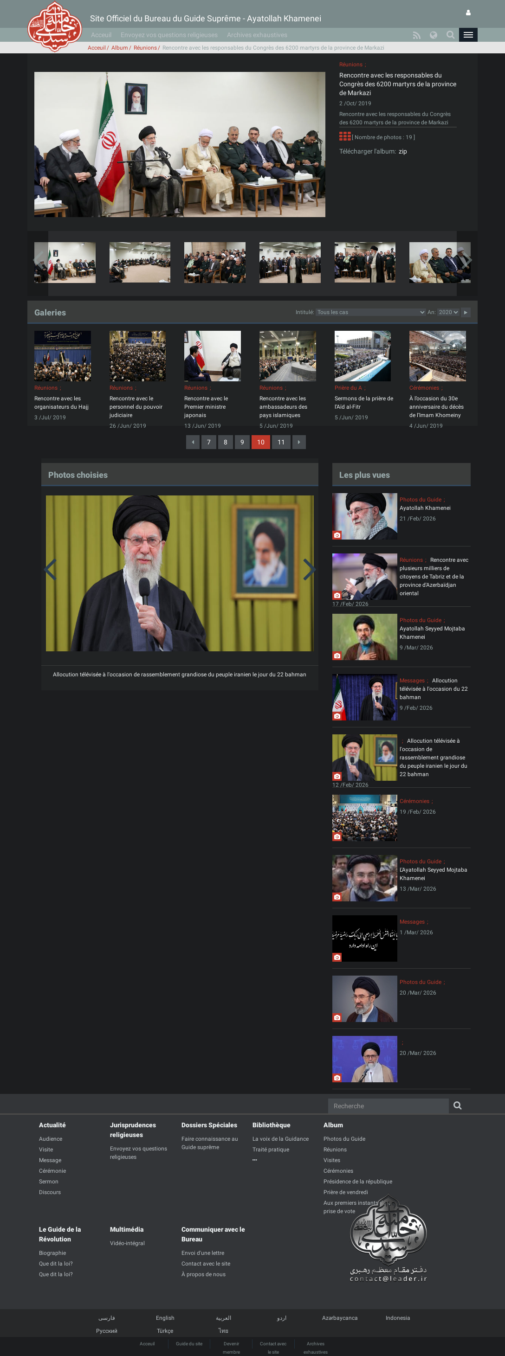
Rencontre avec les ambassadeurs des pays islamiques (283, 406)
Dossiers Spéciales (209, 1125)
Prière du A (348, 388)
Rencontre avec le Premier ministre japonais (206, 406)
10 (261, 442)
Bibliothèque (271, 1125)
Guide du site (189, 1343)
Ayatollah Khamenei (425, 508)
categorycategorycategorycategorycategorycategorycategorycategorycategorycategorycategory (371, 312)
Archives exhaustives (257, 35)
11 (281, 442)
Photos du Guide (420, 499)
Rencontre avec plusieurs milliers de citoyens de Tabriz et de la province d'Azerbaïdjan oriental (434, 577)
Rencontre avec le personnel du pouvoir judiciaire (136, 406)
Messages (412, 680)
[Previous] (193, 442)
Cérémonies (424, 388)
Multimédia (126, 1229)
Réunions (145, 48)
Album (119, 48)
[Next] (299, 442)
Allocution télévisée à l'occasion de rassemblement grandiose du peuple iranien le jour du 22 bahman (179, 674)
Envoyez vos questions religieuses (169, 35)
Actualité (52, 1125)
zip (401, 151)
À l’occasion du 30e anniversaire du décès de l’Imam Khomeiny (436, 406)
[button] (468, 35)
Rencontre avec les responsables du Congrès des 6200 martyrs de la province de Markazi (397, 83)
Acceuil (101, 35)
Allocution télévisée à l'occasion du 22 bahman (434, 688)
